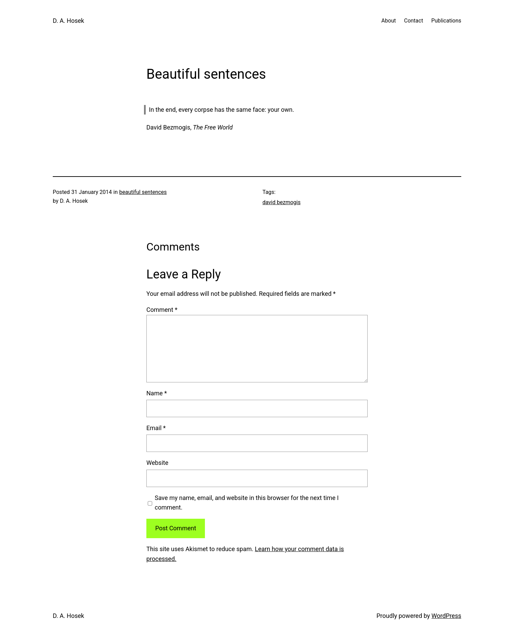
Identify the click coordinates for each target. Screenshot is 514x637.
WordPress (446, 615)
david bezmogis (281, 202)
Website (157, 462)
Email (156, 427)
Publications (446, 20)
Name (156, 393)
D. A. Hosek (68, 20)
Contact (413, 20)
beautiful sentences (143, 192)
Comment (161, 309)
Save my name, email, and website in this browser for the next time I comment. (247, 502)
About (388, 20)
